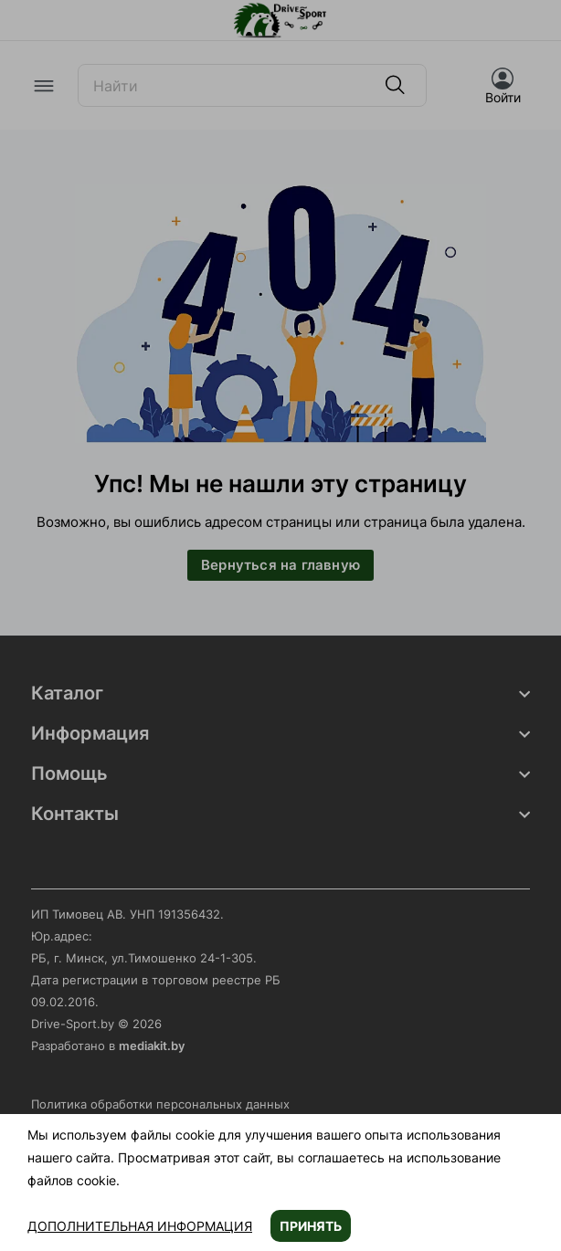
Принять (311, 1226)
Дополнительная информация (139, 1226)
